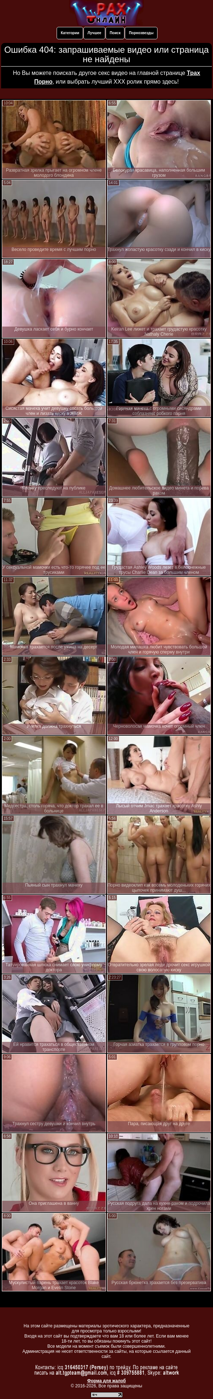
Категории (70, 33)
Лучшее (94, 33)
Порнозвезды (141, 33)
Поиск (115, 33)
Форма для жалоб (106, 1380)
